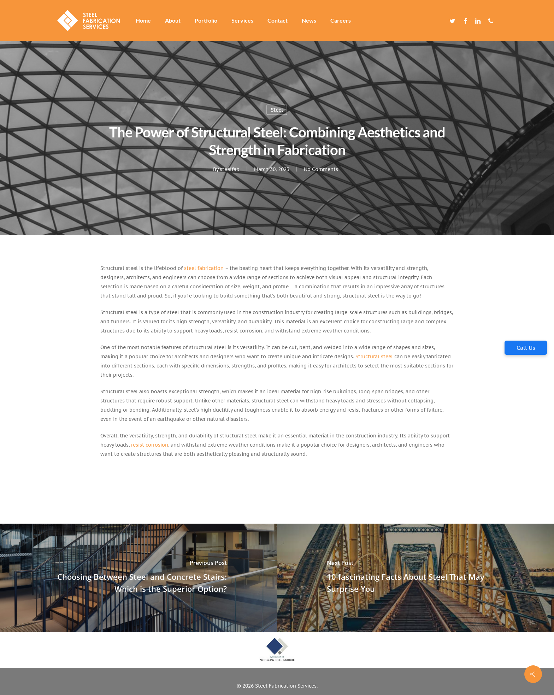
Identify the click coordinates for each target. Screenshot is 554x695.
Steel (277, 110)
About (173, 20)
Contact (277, 20)
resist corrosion (149, 445)
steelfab (229, 169)
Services (242, 20)
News (309, 20)
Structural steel (374, 356)
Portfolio (206, 20)
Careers (340, 20)
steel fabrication (204, 268)
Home (143, 20)
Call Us (526, 347)
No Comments (320, 169)
